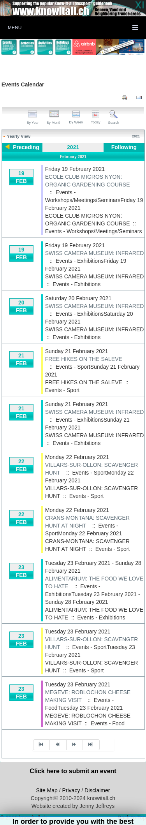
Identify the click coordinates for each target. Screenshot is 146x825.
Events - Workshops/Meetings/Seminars (93, 231)
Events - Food (108, 723)
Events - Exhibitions (76, 284)
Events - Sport (62, 390)
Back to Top (132, 817)
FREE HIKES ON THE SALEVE (83, 359)
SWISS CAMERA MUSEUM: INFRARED (94, 253)
